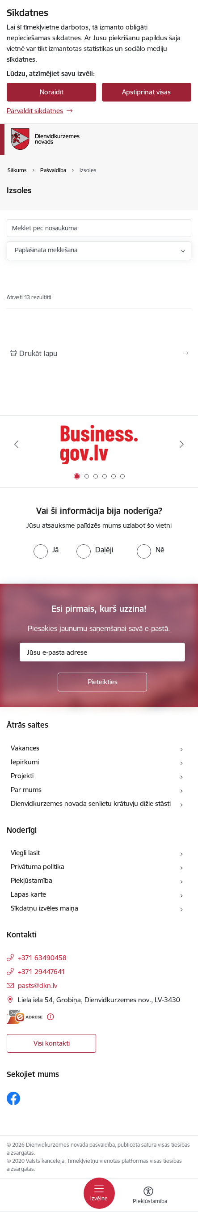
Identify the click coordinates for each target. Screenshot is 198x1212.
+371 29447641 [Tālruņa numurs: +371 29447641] (41, 971)
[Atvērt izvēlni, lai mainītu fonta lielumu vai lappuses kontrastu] (148, 1196)
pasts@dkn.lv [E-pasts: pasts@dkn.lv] (37, 985)
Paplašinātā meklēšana (46, 250)
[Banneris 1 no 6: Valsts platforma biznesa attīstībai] (98, 444)
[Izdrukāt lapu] (99, 353)
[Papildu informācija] (50, 1016)
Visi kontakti (52, 1043)
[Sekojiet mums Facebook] (13, 1098)
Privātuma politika (37, 866)
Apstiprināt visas (146, 92)
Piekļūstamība (31, 880)
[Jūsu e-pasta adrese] (102, 652)
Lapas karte (28, 894)
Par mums (26, 789)
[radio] (46, 549)
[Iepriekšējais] (16, 444)
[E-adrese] (24, 1016)
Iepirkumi (25, 762)
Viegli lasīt (25, 852)
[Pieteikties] (102, 682)
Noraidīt (51, 92)
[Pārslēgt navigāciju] (99, 1193)
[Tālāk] (182, 444)
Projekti (22, 775)
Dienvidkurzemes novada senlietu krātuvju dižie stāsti (91, 803)
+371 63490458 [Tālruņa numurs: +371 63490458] (42, 957)
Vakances (25, 748)
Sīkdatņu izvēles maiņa (44, 908)
